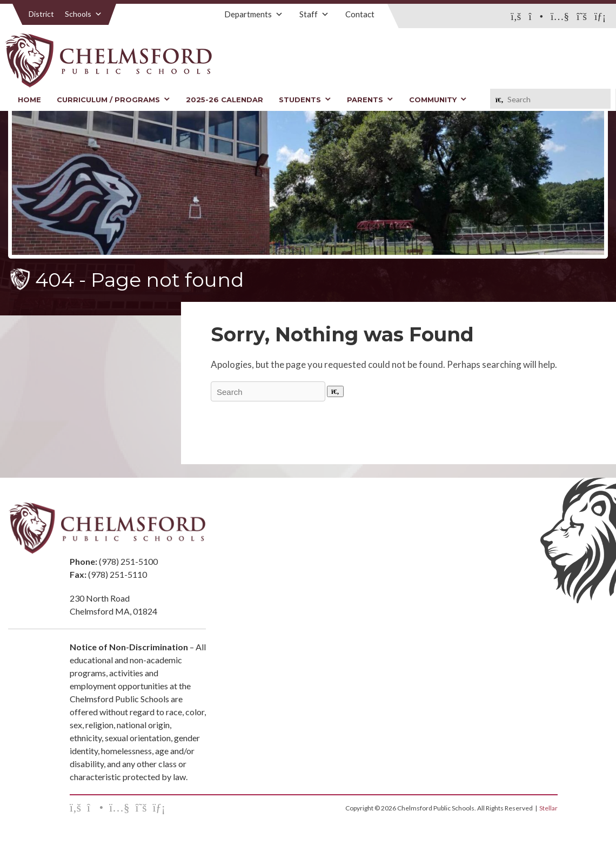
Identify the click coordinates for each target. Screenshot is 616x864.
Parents (370, 99)
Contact (359, 14)
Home (29, 99)
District (41, 13)
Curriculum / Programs (113, 99)
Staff (314, 14)
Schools (83, 13)
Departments (253, 14)
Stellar (548, 808)
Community (438, 99)
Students (305, 99)
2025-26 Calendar (224, 99)
